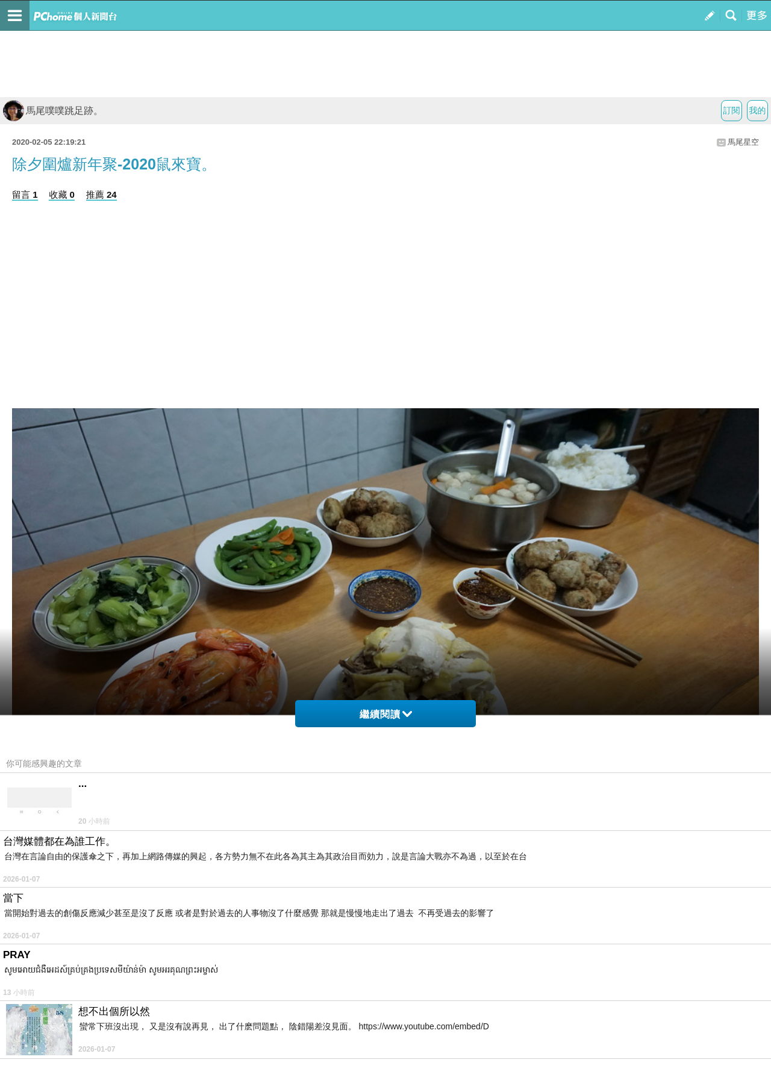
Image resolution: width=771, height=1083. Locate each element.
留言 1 (25, 194)
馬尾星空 (743, 142)
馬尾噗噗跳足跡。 (53, 110)
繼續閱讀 (386, 714)
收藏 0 (62, 194)
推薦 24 (101, 194)
